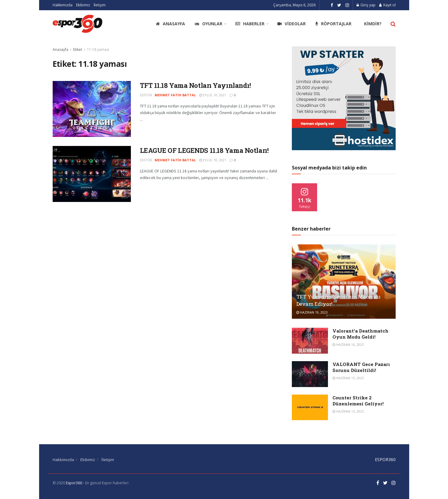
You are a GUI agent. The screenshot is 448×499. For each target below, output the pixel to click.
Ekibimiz (83, 5)
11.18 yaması (98, 49)
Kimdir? (373, 23)
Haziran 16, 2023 (348, 344)
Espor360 (74, 482)
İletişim (100, 5)
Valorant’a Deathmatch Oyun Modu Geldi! (360, 334)
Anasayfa (170, 23)
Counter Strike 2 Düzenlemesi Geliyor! (358, 401)
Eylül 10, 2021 (212, 95)
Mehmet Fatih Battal (175, 95)
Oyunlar (208, 23)
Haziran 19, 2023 (312, 312)
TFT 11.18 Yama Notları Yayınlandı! (195, 85)
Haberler (249, 23)
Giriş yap (366, 5)
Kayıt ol (387, 5)
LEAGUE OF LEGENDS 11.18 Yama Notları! (204, 150)
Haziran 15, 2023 (348, 378)
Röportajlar (333, 23)
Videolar (291, 23)
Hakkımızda (63, 5)
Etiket (77, 49)
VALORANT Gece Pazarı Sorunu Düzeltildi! (361, 367)
